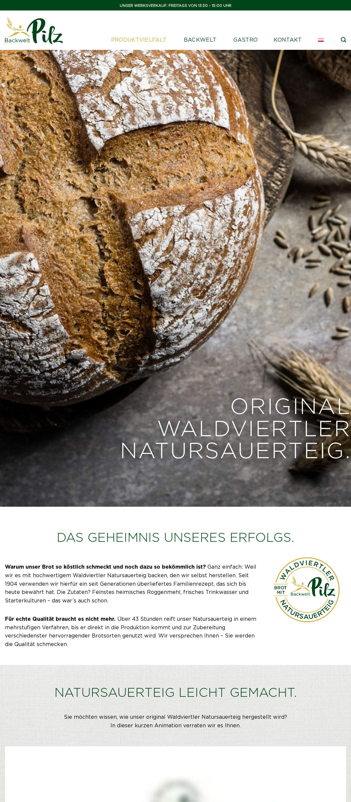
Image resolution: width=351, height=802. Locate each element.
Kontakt (288, 40)
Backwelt (200, 40)
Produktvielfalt (139, 40)
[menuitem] (321, 40)
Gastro (245, 40)
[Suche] (343, 39)
